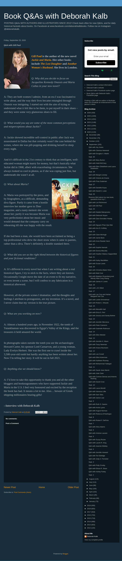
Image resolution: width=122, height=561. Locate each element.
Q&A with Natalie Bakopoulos (99, 212)
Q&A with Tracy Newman (98, 344)
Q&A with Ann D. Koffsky (98, 228)
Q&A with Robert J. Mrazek (98, 303)
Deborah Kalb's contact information (99, 85)
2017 (89, 512)
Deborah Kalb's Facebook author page (101, 90)
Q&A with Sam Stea (96, 395)
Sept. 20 (92, 267)
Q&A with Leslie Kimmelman (99, 300)
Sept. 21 (92, 257)
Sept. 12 (92, 351)
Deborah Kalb (92, 536)
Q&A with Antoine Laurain (98, 433)
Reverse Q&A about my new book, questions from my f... (101, 198)
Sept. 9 (91, 401)
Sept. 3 (91, 462)
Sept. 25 (92, 209)
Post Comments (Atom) (22, 492)
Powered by (101, 70)
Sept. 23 (92, 231)
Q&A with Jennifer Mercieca (99, 322)
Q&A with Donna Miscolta (98, 251)
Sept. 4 (91, 449)
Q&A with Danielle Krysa (97, 188)
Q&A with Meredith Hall (97, 309)
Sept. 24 (92, 222)
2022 (89, 126)
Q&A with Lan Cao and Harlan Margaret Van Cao (100, 295)
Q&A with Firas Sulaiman (98, 181)
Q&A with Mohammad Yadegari (100, 364)
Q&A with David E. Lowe (97, 191)
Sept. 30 (92, 157)
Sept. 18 (92, 285)
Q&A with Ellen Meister (97, 335)
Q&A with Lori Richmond (97, 202)
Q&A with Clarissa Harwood (99, 150)
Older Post (73, 487)
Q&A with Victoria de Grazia (99, 178)
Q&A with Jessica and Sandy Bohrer (102, 316)
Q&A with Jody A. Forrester (98, 459)
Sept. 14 (92, 332)
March (91, 495)
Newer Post (10, 487)
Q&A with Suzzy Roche (97, 440)
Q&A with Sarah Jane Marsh (99, 370)
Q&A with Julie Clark (96, 373)
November (93, 138)
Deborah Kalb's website (95, 88)
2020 (89, 132)
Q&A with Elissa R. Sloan (98, 468)
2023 (89, 122)
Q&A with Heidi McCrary (97, 163)
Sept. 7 (91, 423)
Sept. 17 (92, 291)
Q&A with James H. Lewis (98, 281)
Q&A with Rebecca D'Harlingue (100, 414)
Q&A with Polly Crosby (97, 465)
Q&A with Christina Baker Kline (100, 270)
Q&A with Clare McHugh (97, 235)
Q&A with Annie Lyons (97, 407)
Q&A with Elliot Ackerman (98, 357)
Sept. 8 (91, 417)
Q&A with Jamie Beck (96, 238)
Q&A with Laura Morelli (97, 388)
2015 (89, 518)
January (92, 501)
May (91, 489)
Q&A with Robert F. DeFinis (99, 420)
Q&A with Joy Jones (96, 147)
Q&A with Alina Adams (97, 427)
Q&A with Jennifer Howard (98, 452)
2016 (89, 515)
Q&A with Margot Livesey (98, 175)
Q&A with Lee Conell (96, 354)
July (91, 482)
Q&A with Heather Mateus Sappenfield (103, 254)
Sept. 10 (92, 385)
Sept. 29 (92, 172)
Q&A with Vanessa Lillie (97, 391)
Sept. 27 (92, 184)
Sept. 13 (92, 338)
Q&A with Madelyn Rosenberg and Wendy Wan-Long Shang (101, 277)
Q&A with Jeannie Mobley (98, 446)
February (92, 498)
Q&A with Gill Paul (95, 206)
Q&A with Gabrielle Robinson (99, 328)
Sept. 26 (92, 194)
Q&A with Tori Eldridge (97, 456)
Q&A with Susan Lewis (97, 263)
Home (42, 487)
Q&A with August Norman (98, 411)
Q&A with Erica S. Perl (97, 312)
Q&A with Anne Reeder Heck (99, 241)
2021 (89, 129)
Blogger (65, 554)
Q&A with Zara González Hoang (100, 219)
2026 (89, 113)
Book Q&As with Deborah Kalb (56, 16)
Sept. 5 (91, 436)
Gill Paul (36, 56)
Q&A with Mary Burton (97, 160)
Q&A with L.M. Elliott (96, 288)
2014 (89, 521)
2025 (89, 116)
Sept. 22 (92, 244)
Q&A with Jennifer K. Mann (98, 341)
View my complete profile (94, 540)
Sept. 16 (92, 306)
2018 (89, 509)
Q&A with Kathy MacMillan (98, 260)
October (92, 141)
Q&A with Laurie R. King (97, 443)
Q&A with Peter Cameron (98, 325)
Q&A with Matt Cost (96, 273)
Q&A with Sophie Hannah (98, 247)
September (93, 144)
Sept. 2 (91, 475)
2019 (89, 505)
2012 (89, 528)
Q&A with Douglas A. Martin (99, 154)
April (91, 492)
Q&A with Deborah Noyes (98, 215)
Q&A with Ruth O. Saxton (98, 404)
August (92, 479)
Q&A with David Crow (96, 382)
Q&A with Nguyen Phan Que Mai (101, 225)
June (91, 485)
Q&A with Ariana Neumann (98, 348)
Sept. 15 (92, 319)
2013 (89, 525)
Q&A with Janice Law (96, 398)
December (93, 135)
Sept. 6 (91, 430)
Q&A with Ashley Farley (97, 472)
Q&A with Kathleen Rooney (99, 361)
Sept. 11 (92, 367)
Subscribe (101, 62)
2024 (89, 119)
